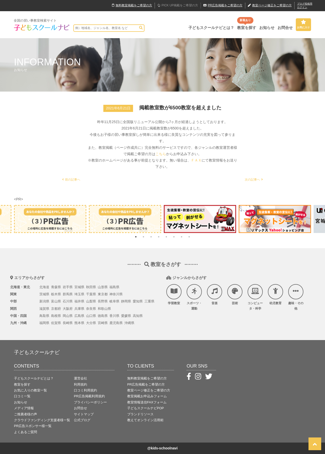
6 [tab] (173, 236)
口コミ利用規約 (85, 390)
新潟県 (44, 301)
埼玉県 (79, 294)
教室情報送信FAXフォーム (147, 402)
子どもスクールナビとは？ (211, 27)
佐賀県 (56, 323)
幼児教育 (275, 294)
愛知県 (138, 301)
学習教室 (174, 294)
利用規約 (80, 384)
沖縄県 (129, 323)
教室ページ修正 (270, 5)
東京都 (103, 294)
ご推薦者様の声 (25, 414)
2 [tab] (143, 236)
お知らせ (266, 27)
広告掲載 (222, 5)
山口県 (91, 316)
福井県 (79, 301)
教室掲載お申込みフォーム (147, 396)
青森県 (56, 287)
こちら (160, 154)
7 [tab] (181, 236)
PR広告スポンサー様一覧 (33, 426)
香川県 (114, 316)
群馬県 (68, 294)
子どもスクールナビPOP (145, 408)
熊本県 (79, 323)
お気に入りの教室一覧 (30, 390)
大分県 (91, 323)
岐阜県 (114, 301)
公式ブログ (82, 420)
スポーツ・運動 (194, 297)
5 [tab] (166, 236)
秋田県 (91, 287)
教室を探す (246, 27)
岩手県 (68, 287)
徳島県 (103, 316)
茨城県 (44, 294)
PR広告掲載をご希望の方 (146, 384)
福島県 (114, 287)
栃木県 (56, 294)
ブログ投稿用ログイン (304, 5)
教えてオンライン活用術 (145, 420)
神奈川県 (116, 294)
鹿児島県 (116, 323)
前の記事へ (71, 179)
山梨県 (91, 301)
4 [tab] (158, 236)
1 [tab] (135, 236)
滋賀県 (44, 309)
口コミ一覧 (22, 396)
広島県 (79, 316)
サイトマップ (84, 414)
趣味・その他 (295, 297)
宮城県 (79, 287)
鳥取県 (44, 316)
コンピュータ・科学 (255, 297)
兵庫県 (79, 309)
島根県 (56, 316)
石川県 (68, 301)
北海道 (44, 287)
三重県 (149, 301)
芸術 (234, 294)
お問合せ (285, 27)
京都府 (56, 309)
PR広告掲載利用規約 (89, 396)
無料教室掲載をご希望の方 (147, 378)
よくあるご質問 (25, 432)
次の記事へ (254, 179)
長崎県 (68, 323)
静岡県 (126, 301)
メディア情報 (24, 408)
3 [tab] (151, 236)
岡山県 (68, 316)
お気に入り (303, 24)
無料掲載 (132, 5)
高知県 (138, 316)
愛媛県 (126, 316)
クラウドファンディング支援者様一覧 (42, 420)
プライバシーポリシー (90, 402)
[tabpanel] (200, 219)
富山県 (56, 301)
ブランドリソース (140, 414)
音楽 (214, 294)
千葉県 (91, 294)
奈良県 (91, 309)
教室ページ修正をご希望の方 (148, 390)
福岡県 (44, 323)
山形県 (103, 287)
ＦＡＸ (196, 160)
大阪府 (68, 309)
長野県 (103, 301)
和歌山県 (104, 309)
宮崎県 (103, 323)
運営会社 (80, 378)
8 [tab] (189, 236)
